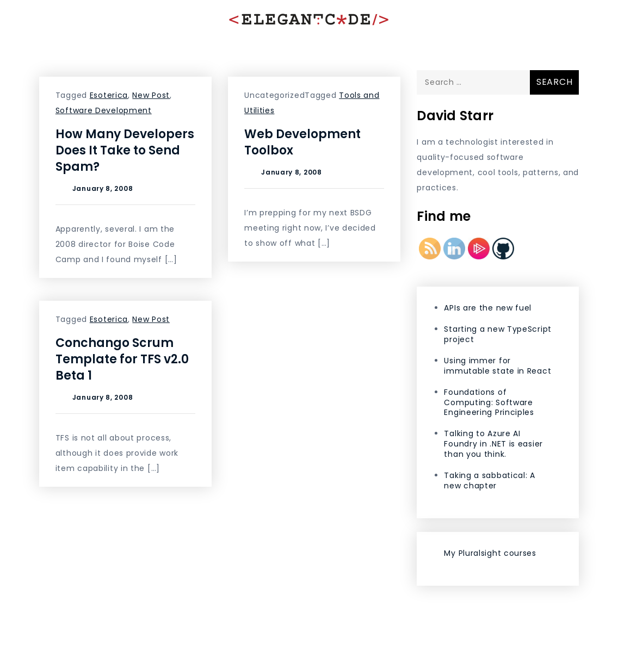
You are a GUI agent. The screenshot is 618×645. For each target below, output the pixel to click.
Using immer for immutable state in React (497, 365)
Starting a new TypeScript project (498, 334)
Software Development (103, 110)
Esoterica (109, 95)
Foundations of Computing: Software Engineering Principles (489, 402)
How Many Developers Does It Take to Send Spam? (124, 150)
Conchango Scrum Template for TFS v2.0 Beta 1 (122, 359)
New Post (151, 95)
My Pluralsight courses (490, 553)
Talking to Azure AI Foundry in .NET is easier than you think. (493, 444)
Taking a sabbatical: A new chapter (489, 480)
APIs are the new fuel (488, 307)
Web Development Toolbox (302, 142)
